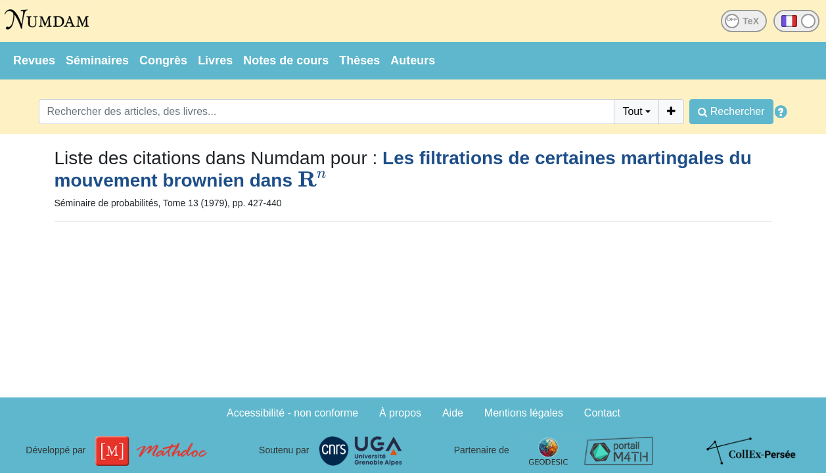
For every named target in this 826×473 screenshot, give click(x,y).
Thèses (359, 60)
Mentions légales (523, 412)
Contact (602, 412)
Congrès (163, 60)
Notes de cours (286, 60)
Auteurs (412, 60)
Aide (452, 412)
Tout (632, 111)
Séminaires (97, 60)
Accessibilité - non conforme (292, 412)
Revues (34, 60)
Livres (215, 60)
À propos (400, 412)
